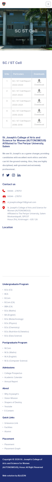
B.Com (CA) (9, 302)
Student (19, 39)
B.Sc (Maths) (10, 310)
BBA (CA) (8, 306)
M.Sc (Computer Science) (15, 360)
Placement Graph (12, 448)
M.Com (7, 348)
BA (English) (9, 315)
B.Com (7, 298)
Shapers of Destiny (13, 402)
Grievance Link (11, 423)
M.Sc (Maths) (10, 352)
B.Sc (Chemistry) (11, 327)
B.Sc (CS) (8, 289)
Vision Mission (11, 398)
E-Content (9, 410)
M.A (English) (10, 356)
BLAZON (22, 475)
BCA (6, 294)
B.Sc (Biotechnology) (13, 319)
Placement (9, 444)
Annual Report (11, 381)
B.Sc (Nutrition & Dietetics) (16, 331)
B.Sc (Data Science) (13, 335)
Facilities (8, 427)
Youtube (8, 406)
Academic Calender (13, 377)
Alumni (7, 431)
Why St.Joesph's (11, 394)
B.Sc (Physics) (10, 323)
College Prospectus (13, 373)
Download (39, 86)
